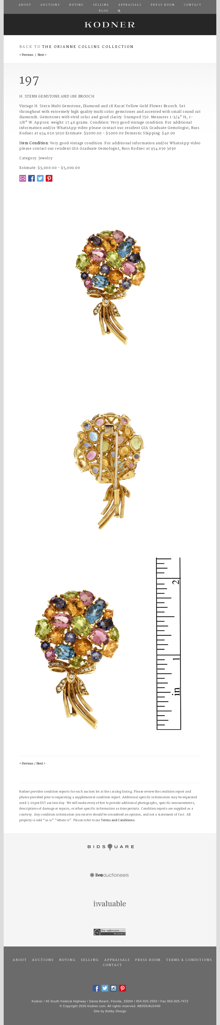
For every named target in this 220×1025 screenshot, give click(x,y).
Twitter (40, 178)
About (20, 960)
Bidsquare (110, 847)
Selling (90, 960)
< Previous (26, 55)
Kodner (110, 24)
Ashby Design (115, 1011)
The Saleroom (110, 932)
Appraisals (117, 960)
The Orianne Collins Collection (88, 47)
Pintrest (49, 178)
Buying (67, 960)
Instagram (113, 988)
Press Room (148, 960)
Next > (42, 55)
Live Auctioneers (110, 875)
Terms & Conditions (189, 960)
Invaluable (110, 904)
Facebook (31, 178)
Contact (112, 965)
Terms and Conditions (117, 820)
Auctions (43, 960)
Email (22, 178)
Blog (104, 11)
